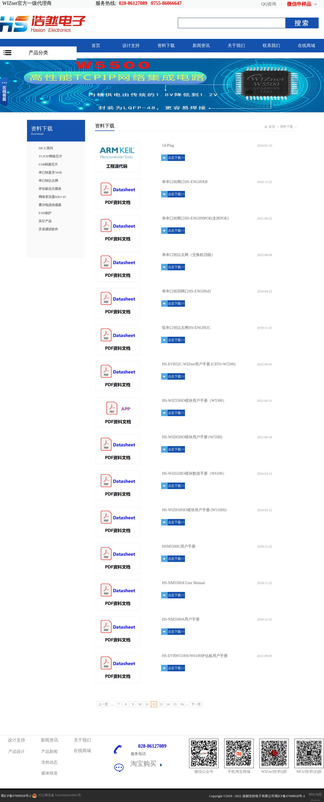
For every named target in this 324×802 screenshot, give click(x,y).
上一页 (103, 704)
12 (154, 704)
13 (161, 704)
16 (182, 704)
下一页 (196, 704)
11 (146, 704)
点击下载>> (176, 158)
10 (139, 704)
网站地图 (314, 794)
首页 (96, 45)
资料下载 (286, 127)
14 (168, 704)
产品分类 (38, 52)
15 (175, 704)
